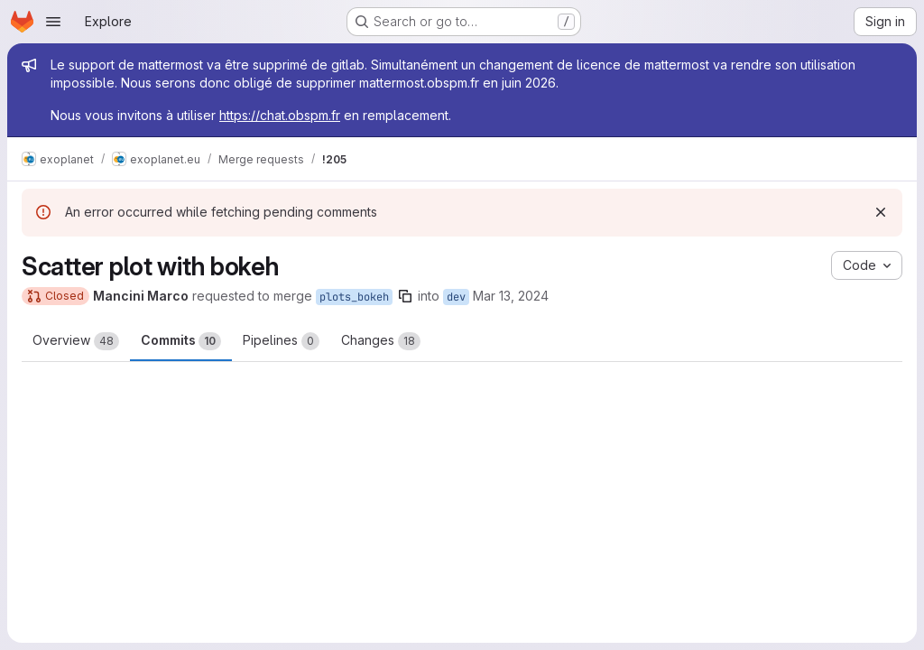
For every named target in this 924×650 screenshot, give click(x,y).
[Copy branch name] (405, 296)
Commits (181, 341)
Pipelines (281, 341)
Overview (75, 341)
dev (456, 297)
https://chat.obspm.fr (279, 115)
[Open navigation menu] (53, 21)
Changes (380, 341)
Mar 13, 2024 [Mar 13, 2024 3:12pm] (511, 295)
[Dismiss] (881, 212)
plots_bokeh (354, 297)
